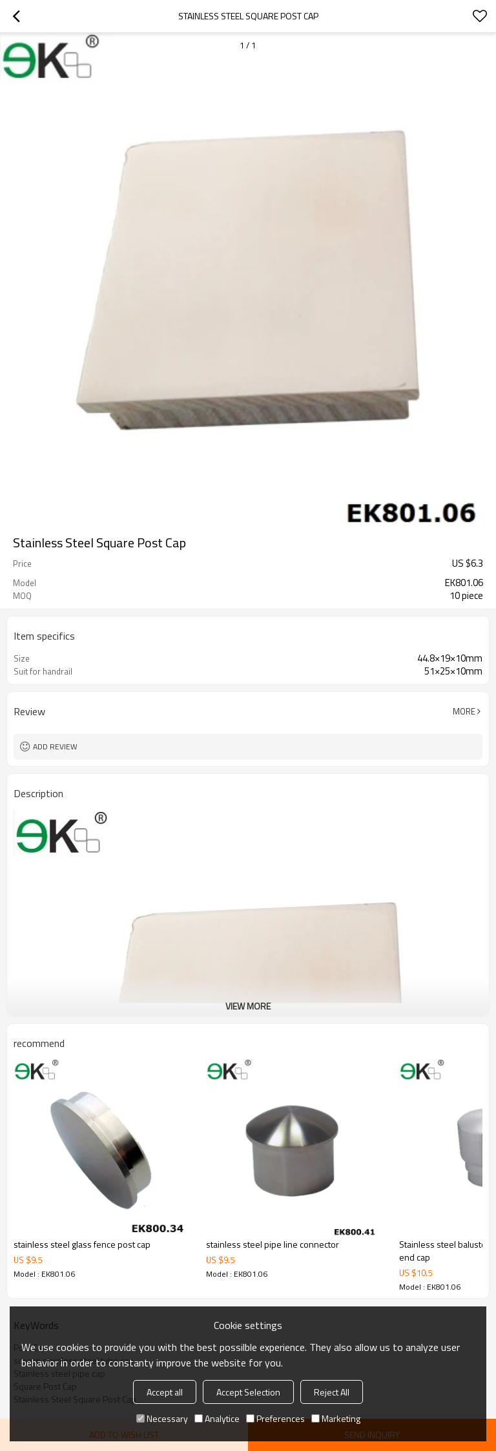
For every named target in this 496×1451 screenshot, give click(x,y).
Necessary (162, 1418)
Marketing (335, 1418)
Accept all (165, 1392)
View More (248, 1006)
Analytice (217, 1418)
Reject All (331, 1392)
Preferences (275, 1418)
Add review (55, 746)
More (464, 711)
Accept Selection (248, 1392)
